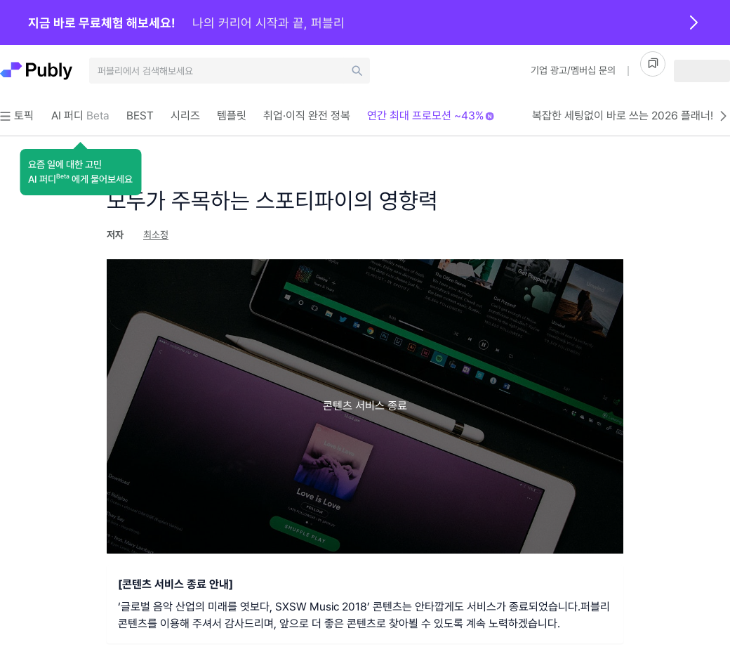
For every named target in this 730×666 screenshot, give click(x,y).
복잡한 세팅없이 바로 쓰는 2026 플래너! (631, 116)
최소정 (155, 234)
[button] (80, 172)
